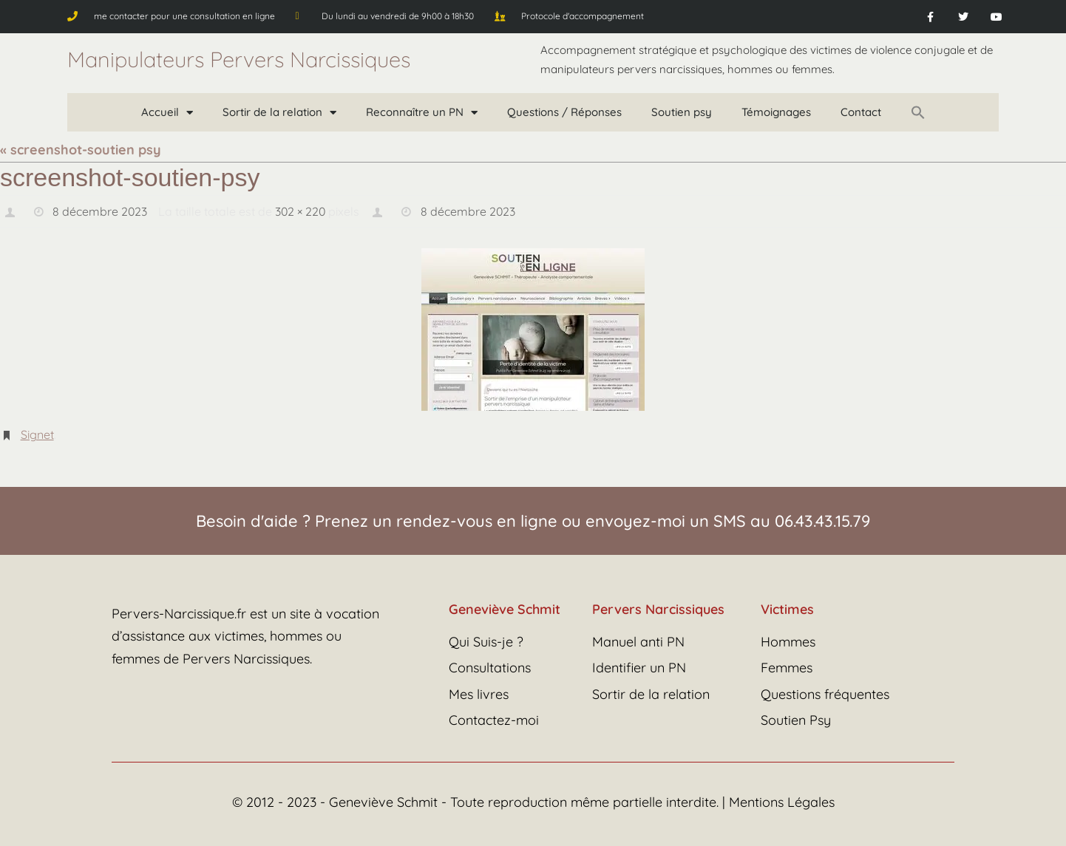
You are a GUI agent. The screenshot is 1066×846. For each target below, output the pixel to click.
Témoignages (776, 112)
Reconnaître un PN (422, 113)
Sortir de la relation (279, 113)
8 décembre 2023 (100, 211)
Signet (37, 434)
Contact (861, 112)
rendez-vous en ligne (476, 521)
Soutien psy (681, 112)
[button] (918, 112)
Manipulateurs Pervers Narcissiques (238, 59)
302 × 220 (301, 211)
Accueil (167, 113)
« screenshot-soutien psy (80, 149)
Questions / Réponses (564, 112)
